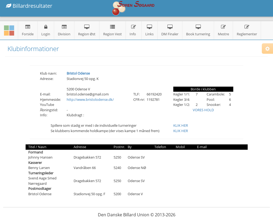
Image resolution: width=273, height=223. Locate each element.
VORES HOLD (203, 109)
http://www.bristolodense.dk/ (90, 99)
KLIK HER (180, 125)
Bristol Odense (78, 73)
